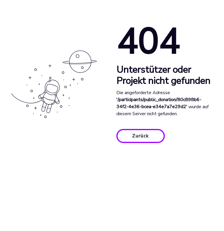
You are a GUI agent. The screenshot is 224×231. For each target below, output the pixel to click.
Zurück (140, 136)
